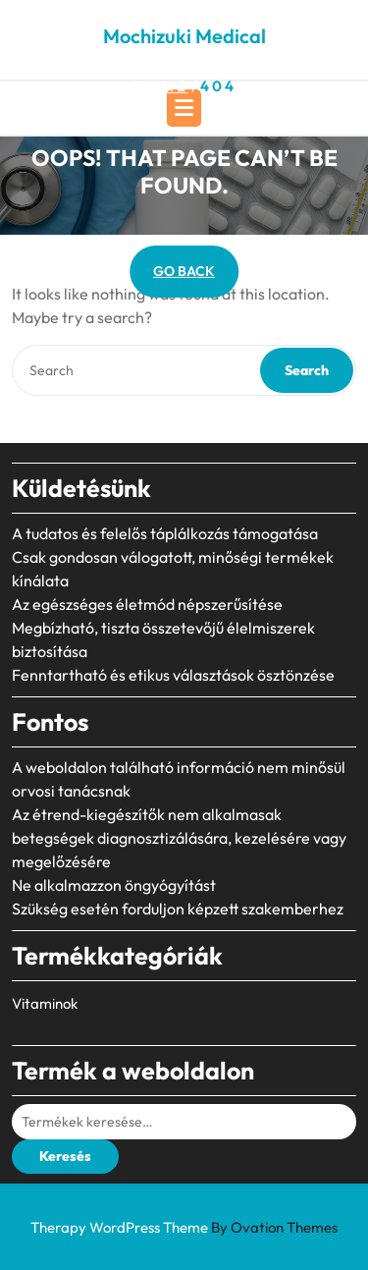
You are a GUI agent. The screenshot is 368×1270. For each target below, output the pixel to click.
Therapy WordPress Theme (184, 1227)
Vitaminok (45, 1003)
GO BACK (184, 271)
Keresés (65, 1156)
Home (160, 86)
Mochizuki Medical (184, 36)
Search (307, 370)
